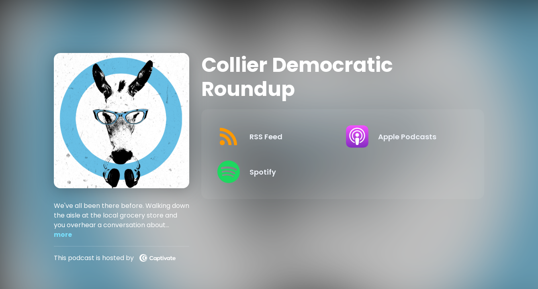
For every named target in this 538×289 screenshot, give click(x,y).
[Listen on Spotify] (275, 171)
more (63, 234)
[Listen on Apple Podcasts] (404, 136)
